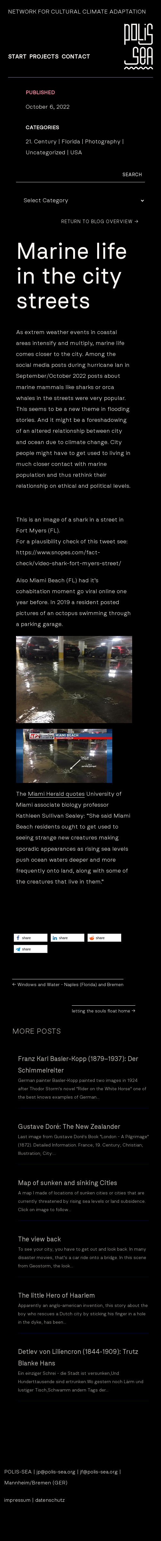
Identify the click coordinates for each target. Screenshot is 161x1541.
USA (76, 153)
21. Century (41, 142)
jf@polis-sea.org (99, 1471)
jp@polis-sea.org (56, 1471)
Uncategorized (45, 153)
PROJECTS (44, 57)
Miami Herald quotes (56, 794)
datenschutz (50, 1500)
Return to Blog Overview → (100, 221)
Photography (103, 142)
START (17, 57)
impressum (17, 1500)
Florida (71, 142)
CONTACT (76, 57)
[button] (30, 938)
